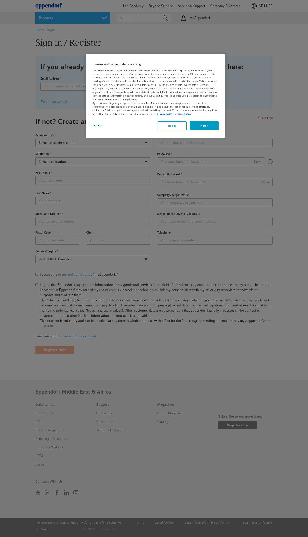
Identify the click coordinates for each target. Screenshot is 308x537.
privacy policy (164, 113)
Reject (172, 125)
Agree (204, 125)
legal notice (184, 113)
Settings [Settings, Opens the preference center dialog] (97, 125)
